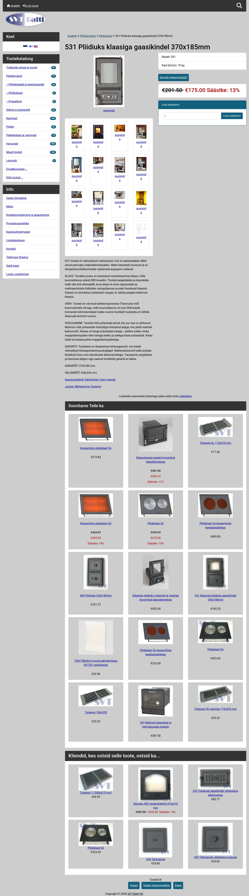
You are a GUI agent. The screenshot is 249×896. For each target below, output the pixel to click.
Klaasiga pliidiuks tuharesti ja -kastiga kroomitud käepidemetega (155, 597)
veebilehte (185, 396)
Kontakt (11, 248)
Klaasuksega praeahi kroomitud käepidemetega (155, 459)
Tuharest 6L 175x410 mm (215, 443)
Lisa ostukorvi (232, 115)
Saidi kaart (12, 265)
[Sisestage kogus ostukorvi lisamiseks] (191, 116)
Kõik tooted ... (14, 177)
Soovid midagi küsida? (173, 77)
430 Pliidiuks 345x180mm (96, 595)
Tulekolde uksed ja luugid (31, 67)
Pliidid (31, 126)
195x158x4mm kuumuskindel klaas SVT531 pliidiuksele (96, 663)
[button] (239, 5)
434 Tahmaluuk (155, 859)
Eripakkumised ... (16, 169)
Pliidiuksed (105, 36)
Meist (9, 206)
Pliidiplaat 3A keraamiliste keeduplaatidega (215, 525)
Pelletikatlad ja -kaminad (31, 135)
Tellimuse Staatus (17, 257)
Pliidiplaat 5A (215, 649)
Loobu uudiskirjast (17, 274)
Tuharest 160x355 (96, 712)
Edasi (178, 885)
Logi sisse (31, 5)
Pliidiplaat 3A (155, 523)
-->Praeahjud (31, 101)
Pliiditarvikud (88, 36)
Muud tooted (31, 152)
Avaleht (13, 5)
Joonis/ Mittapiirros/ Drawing (83, 386)
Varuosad (31, 143)
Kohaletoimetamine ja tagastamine (27, 215)
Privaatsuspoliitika (17, 223)
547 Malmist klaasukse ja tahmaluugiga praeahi (155, 724)
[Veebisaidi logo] (124, 19)
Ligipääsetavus (15, 240)
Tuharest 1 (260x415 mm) (96, 792)
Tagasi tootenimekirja (156, 885)
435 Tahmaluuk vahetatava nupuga (215, 857)
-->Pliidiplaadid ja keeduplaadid (31, 84)
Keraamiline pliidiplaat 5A (95, 448)
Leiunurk (31, 160)
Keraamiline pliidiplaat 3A (95, 523)
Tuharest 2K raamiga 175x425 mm (215, 709)
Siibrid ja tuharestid (31, 110)
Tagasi (134, 885)
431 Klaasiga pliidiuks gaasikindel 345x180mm (215, 597)
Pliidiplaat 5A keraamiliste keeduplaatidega (156, 652)
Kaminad (31, 118)
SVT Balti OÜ (135, 893)
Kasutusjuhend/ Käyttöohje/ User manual (90, 379)
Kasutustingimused (18, 232)
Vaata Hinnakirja (16, 198)
